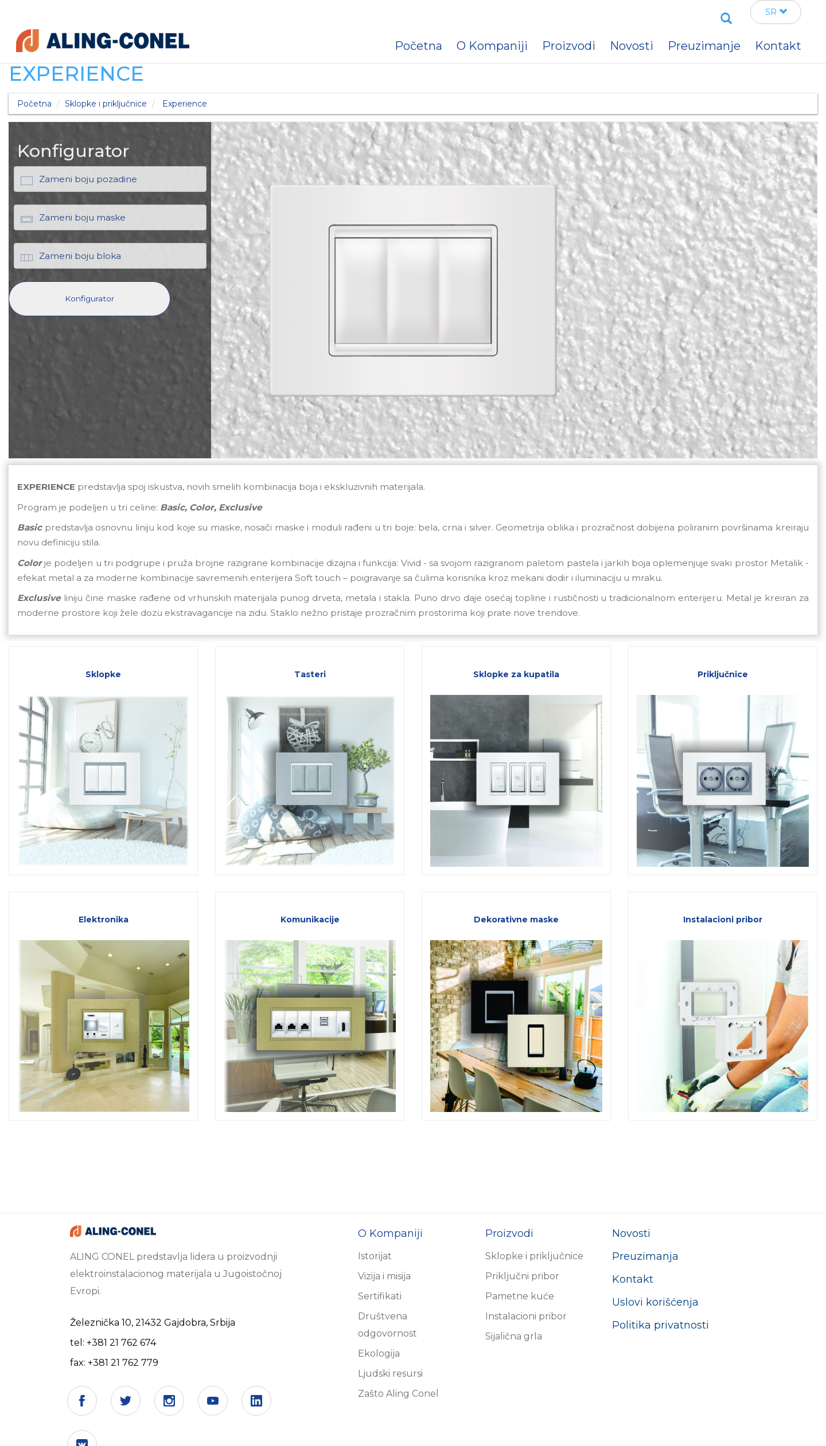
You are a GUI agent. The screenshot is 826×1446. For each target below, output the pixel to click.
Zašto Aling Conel (398, 1393)
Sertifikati (380, 1296)
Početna (34, 104)
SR (776, 12)
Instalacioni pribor (526, 1316)
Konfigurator (89, 298)
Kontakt (632, 1279)
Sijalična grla (513, 1336)
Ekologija (379, 1353)
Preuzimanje (704, 46)
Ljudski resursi (390, 1373)
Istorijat (375, 1256)
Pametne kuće (519, 1296)
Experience (184, 104)
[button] (89, 298)
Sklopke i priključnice (106, 104)
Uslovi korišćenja (655, 1302)
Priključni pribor (522, 1276)
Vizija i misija (384, 1276)
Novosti (631, 1233)
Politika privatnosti (660, 1325)
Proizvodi (568, 46)
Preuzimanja (645, 1256)
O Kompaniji (492, 46)
